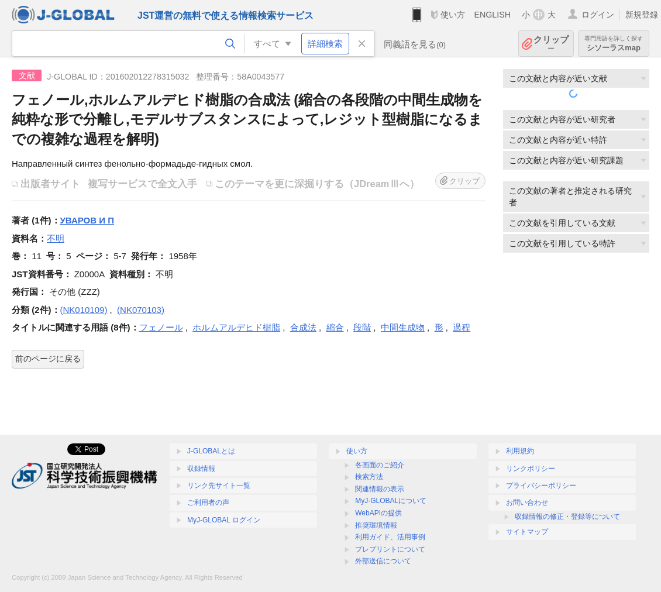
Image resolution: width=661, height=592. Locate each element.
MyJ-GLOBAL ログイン (223, 520)
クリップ (551, 44)
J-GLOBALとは (211, 451)
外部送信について (383, 561)
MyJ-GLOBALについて (390, 501)
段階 (362, 327)
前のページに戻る (48, 358)
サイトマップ (527, 532)
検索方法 (369, 477)
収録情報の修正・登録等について (567, 516)
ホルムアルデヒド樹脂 (236, 327)
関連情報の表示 (379, 489)
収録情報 (201, 468)
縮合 (335, 327)
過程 (461, 327)
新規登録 (641, 14)
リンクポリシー (530, 468)
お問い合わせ (527, 502)
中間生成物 (403, 327)
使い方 (452, 14)
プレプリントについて (390, 549)
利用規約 (520, 451)
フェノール (161, 327)
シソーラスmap (613, 43)
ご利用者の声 (208, 502)
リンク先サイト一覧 (218, 485)
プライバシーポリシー (541, 485)
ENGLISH (492, 14)
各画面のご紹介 (379, 465)
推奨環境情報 (376, 525)
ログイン (597, 14)
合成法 (303, 327)
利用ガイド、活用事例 (390, 537)
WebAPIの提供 (378, 513)
